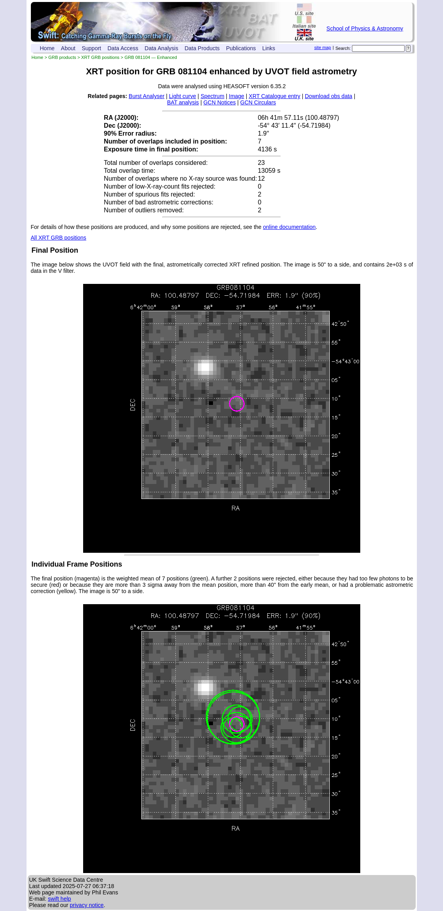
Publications (241, 48)
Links (268, 48)
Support (91, 48)
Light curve (182, 96)
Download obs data (328, 96)
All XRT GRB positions (58, 237)
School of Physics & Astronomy (365, 28)
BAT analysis (183, 102)
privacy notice (87, 905)
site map (322, 47)
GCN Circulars (258, 102)
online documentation (289, 227)
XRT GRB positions (100, 57)
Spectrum (212, 96)
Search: (343, 48)
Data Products (202, 48)
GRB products (62, 57)
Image (236, 96)
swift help (59, 899)
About (68, 48)
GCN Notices (219, 102)
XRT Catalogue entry (274, 96)
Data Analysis (161, 48)
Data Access (123, 48)
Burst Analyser (146, 96)
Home (47, 48)
